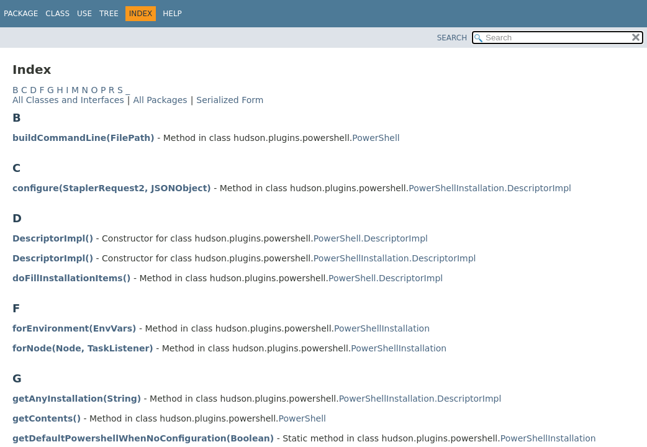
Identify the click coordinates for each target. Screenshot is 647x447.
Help (172, 13)
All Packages (160, 100)
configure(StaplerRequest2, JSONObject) (111, 188)
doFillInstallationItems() (71, 278)
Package (21, 13)
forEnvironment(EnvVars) (74, 328)
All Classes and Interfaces (68, 100)
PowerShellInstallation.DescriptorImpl (490, 188)
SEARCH (452, 38)
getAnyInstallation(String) (76, 399)
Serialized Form (229, 100)
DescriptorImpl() (52, 238)
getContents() (46, 418)
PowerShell (375, 138)
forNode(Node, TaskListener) (82, 348)
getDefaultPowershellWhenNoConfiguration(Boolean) (143, 438)
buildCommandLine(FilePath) (83, 138)
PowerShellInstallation (382, 328)
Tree (109, 13)
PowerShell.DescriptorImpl (371, 238)
